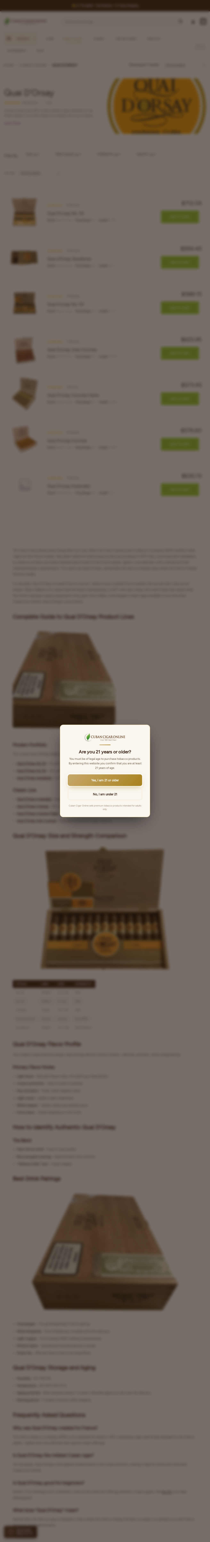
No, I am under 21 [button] (105, 794)
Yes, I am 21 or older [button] (105, 780)
